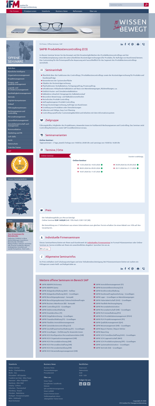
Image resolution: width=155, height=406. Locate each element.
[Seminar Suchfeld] (129, 5)
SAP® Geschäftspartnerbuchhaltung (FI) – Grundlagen (63, 329)
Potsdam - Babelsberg (16, 393)
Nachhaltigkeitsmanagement (19, 93)
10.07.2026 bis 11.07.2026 (90, 172)
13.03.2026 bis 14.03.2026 (90, 165)
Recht (10, 140)
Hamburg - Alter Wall (16, 383)
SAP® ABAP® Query (50, 287)
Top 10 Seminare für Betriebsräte (16, 235)
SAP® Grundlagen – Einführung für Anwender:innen (62, 332)
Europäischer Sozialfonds (52, 383)
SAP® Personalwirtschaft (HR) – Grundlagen (113, 310)
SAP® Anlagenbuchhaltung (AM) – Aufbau (58, 291)
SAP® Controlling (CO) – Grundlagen (56, 306)
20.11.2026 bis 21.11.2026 (125, 168)
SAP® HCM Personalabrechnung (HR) (56, 341)
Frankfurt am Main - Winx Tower (20, 378)
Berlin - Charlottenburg (17, 370)
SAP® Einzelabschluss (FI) (52, 313)
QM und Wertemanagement (54, 388)
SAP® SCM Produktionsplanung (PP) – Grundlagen (115, 341)
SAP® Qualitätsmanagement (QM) (109, 322)
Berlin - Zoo (13, 373)
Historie (46, 386)
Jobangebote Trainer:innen (53, 399)
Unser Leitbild (49, 391)
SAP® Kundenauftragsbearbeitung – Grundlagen (114, 294)
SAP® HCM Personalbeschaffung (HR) (57, 345)
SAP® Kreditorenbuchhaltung (107, 291)
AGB (80, 373)
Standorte (46, 11)
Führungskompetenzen (17, 108)
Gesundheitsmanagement (18, 120)
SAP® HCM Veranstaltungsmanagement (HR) (60, 351)
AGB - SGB (82, 375)
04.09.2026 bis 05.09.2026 (125, 165)
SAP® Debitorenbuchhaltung (53, 310)
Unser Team (48, 381)
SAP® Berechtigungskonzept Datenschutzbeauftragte (63, 300)
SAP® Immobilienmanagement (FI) (109, 284)
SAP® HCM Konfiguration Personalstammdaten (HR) (63, 335)
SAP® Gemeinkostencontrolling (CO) (56, 326)
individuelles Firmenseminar (98, 242)
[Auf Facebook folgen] (84, 383)
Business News (62, 11)
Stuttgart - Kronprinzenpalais (19, 396)
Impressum (83, 368)
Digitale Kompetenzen (17, 100)
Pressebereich (49, 373)
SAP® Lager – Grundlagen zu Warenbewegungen (114, 297)
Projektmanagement (16, 79)
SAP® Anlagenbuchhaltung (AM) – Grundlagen (60, 294)
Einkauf (11, 104)
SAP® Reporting (102, 332)
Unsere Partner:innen (51, 394)
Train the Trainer (14, 147)
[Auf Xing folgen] (88, 383)
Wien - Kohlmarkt (15, 398)
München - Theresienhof (17, 388)
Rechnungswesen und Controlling (16, 112)
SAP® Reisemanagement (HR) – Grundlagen (112, 326)
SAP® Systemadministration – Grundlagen (112, 345)
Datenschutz (13, 144)
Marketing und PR (15, 133)
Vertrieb (11, 97)
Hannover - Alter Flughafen (18, 380)
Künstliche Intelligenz (16, 71)
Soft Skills (12, 136)
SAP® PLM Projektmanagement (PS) (110, 319)
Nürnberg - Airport (15, 391)
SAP (9, 151)
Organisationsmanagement (19, 75)
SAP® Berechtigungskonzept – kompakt (57, 297)
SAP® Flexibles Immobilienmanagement (58, 322)
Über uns (93, 11)
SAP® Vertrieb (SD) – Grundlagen (108, 348)
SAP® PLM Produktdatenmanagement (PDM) (113, 316)
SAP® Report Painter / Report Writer (110, 329)
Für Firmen (14, 11)
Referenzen (77, 11)
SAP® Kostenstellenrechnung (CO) (109, 287)
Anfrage (44, 249)
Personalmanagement (16, 117)
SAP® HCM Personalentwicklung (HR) (57, 348)
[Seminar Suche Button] (146, 5)
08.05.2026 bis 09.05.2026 (90, 168)
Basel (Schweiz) (14, 401)
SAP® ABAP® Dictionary (52, 284)
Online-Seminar (47, 156)
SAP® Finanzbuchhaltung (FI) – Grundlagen (59, 319)
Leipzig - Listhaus (15, 385)
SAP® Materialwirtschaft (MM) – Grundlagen (113, 300)
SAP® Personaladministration (107, 306)
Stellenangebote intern (52, 396)
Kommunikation (14, 129)
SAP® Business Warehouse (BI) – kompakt (58, 303)
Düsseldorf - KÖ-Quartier (17, 375)
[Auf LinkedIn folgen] (80, 383)
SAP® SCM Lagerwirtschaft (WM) (108, 338)
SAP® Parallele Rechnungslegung (108, 303)
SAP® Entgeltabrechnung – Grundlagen (57, 316)
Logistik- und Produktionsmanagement (18, 89)
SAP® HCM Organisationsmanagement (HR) (59, 338)
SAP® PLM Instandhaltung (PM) (108, 313)
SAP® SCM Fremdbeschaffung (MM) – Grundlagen (115, 335)
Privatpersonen (30, 11)
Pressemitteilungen (51, 370)
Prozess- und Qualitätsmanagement (17, 83)
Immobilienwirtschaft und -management (19, 125)
